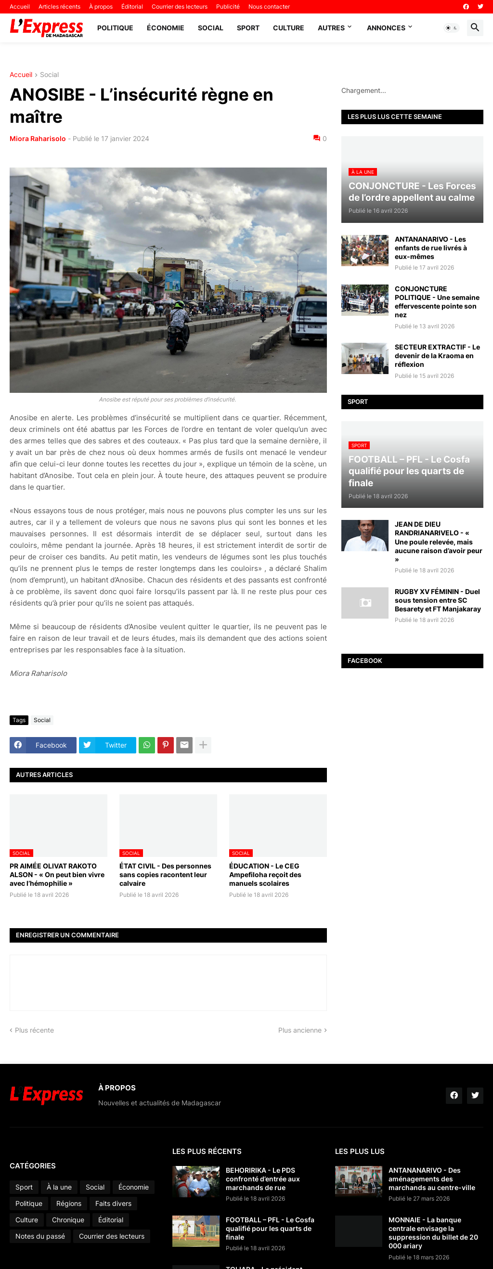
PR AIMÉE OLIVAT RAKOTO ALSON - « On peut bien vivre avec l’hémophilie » (57, 874)
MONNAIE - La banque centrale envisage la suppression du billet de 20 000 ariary (433, 1233)
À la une (59, 1187)
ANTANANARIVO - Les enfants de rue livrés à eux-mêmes (431, 247)
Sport (248, 28)
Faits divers (113, 1203)
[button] (451, 28)
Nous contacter (269, 6)
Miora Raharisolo (38, 138)
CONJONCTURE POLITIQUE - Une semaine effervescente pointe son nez (437, 302)
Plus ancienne (300, 1030)
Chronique (68, 1220)
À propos (101, 6)
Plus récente (34, 1030)
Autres (331, 28)
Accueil (20, 6)
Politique (115, 28)
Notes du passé (40, 1236)
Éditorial (132, 6)
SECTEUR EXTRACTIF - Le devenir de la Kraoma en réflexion (437, 355)
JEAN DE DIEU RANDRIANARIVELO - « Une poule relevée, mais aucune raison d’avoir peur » (438, 541)
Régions (68, 1203)
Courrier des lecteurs (180, 6)
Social (210, 28)
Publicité (228, 6)
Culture (288, 28)
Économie (165, 28)
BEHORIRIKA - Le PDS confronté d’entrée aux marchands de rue (263, 1178)
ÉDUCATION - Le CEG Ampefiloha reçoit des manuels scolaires (265, 874)
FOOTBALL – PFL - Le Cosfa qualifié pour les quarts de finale (270, 1228)
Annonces (386, 28)
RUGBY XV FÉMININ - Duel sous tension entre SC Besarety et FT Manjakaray (438, 600)
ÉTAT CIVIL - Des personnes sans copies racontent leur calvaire (165, 874)
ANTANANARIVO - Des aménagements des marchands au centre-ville (432, 1178)
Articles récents (59, 6)
